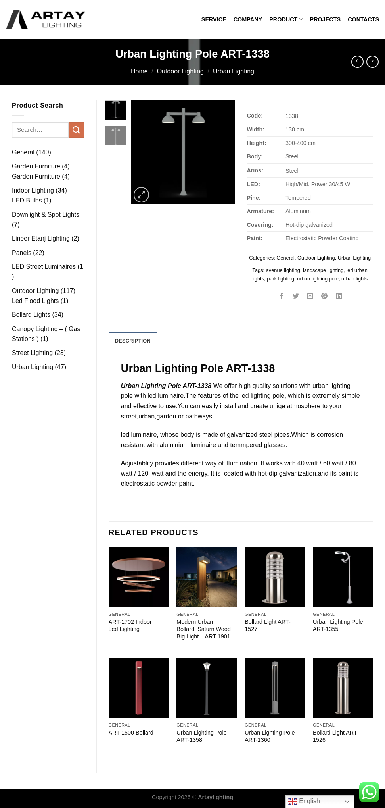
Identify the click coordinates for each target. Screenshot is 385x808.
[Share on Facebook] (281, 296)
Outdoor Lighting (180, 71)
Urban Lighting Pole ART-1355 (338, 626)
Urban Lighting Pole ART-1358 (201, 736)
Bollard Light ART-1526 (336, 736)
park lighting (280, 279)
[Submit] (76, 130)
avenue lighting (283, 270)
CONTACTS (363, 19)
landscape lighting (323, 270)
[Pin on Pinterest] (324, 296)
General (285, 258)
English (304, 801)
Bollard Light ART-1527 (268, 626)
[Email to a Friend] (310, 296)
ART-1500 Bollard (131, 732)
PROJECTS (325, 19)
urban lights (354, 279)
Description (133, 341)
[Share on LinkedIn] (338, 296)
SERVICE (213, 19)
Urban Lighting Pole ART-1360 (270, 736)
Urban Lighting (233, 71)
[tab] (133, 340)
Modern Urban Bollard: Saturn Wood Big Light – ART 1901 (203, 629)
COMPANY (248, 19)
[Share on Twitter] (296, 296)
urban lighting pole (318, 279)
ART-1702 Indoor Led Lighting (130, 626)
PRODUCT (286, 19)
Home (139, 71)
